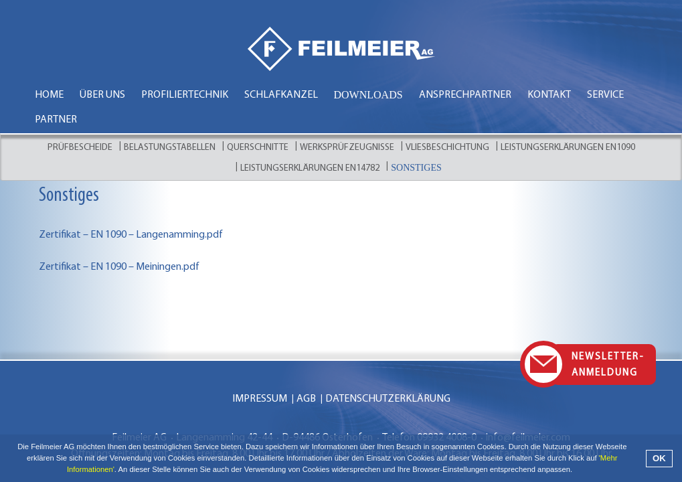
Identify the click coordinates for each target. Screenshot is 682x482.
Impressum (259, 373)
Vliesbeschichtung (447, 148)
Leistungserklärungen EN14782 (309, 168)
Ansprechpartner (465, 95)
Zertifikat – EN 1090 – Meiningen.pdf (119, 267)
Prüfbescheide (80, 148)
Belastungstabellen (170, 148)
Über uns (102, 95)
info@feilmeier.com (528, 411)
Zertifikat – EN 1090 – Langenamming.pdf (131, 235)
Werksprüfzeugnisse (347, 148)
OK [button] (659, 458)
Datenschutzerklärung (387, 373)
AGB (306, 373)
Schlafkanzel (281, 95)
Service (605, 95)
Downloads (368, 94)
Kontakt (549, 95)
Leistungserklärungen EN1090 (568, 148)
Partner (56, 119)
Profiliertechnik (184, 95)
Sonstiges (416, 168)
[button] (576, 471)
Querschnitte (257, 148)
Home (49, 95)
